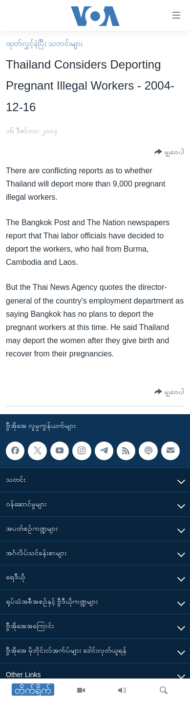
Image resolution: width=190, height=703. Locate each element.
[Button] (169, 152)
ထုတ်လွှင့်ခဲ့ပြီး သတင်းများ (44, 43)
